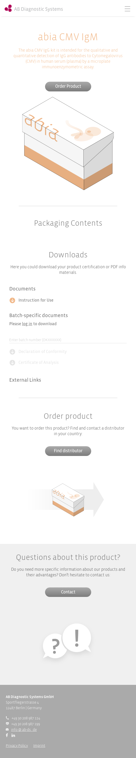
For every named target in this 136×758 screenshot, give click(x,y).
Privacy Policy (17, 746)
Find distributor (68, 451)
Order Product (68, 87)
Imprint (39, 746)
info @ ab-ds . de (24, 730)
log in (27, 324)
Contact (68, 592)
